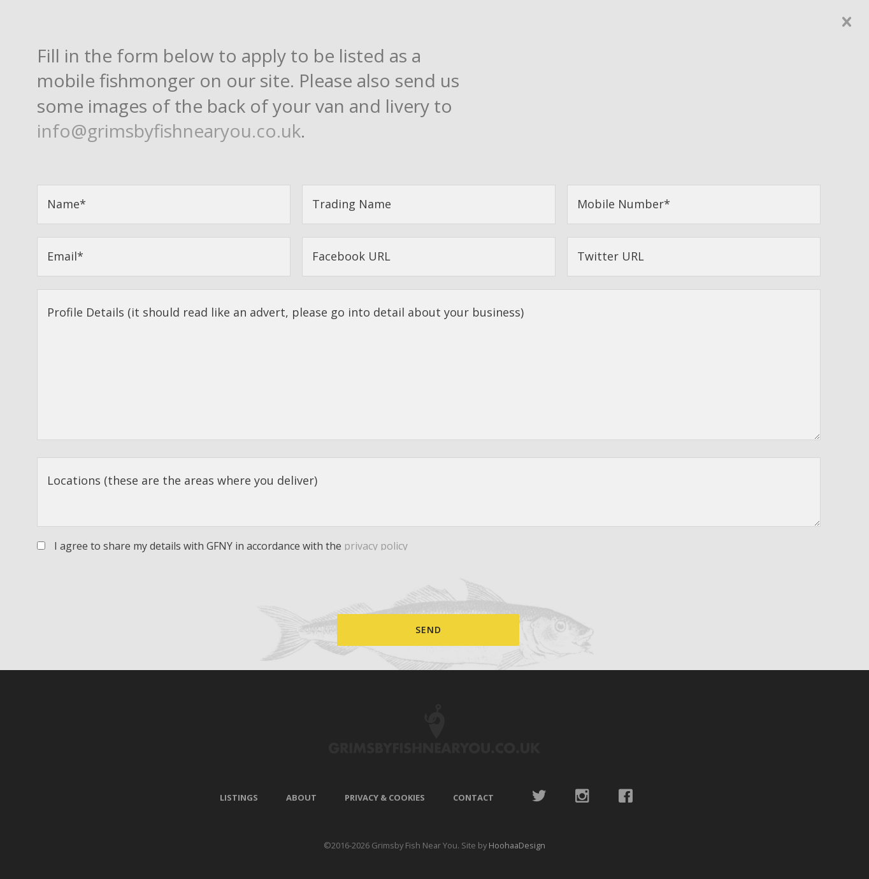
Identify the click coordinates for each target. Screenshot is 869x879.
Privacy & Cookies (385, 797)
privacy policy (376, 546)
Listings (239, 797)
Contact (473, 797)
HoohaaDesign (517, 845)
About (301, 797)
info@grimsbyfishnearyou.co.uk (169, 130)
